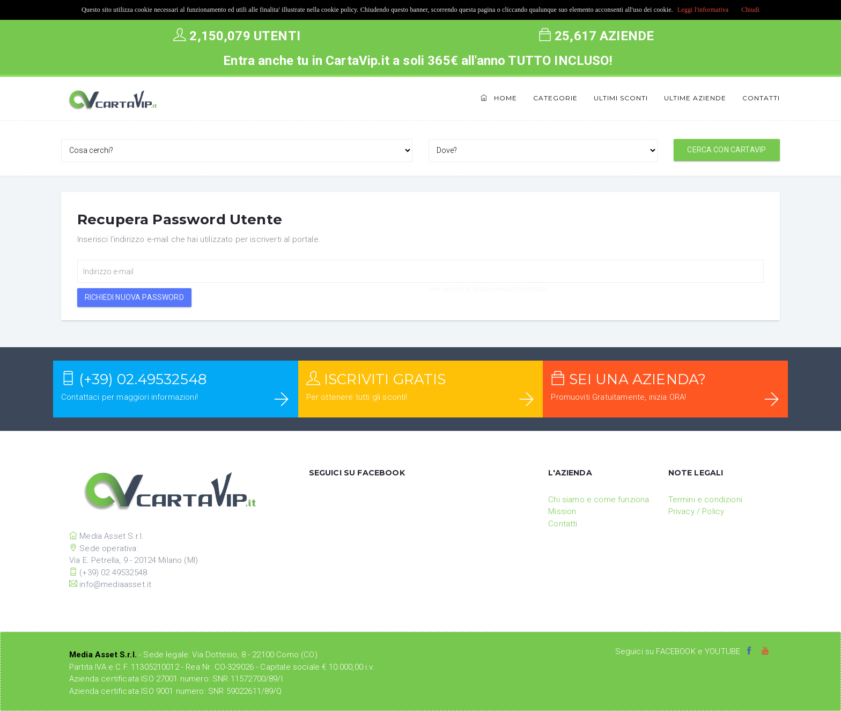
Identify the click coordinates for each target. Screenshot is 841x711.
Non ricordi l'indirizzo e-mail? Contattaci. (489, 289)
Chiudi (750, 9)
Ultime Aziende (695, 98)
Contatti (761, 98)
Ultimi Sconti (621, 98)
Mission (562, 511)
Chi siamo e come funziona (598, 499)
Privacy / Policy (696, 511)
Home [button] (499, 98)
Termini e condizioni (705, 499)
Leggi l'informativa (703, 9)
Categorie (555, 98)
